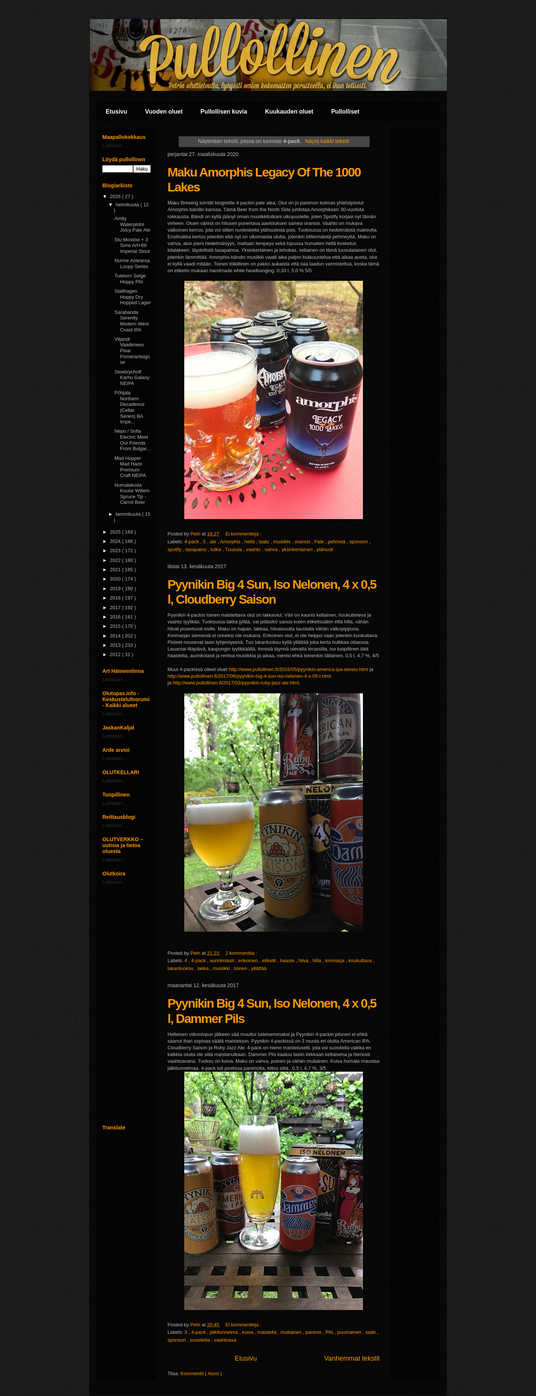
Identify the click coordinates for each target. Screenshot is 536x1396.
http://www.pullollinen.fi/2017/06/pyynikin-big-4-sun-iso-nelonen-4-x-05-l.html (249, 676)
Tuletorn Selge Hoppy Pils (130, 278)
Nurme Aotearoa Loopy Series (132, 263)
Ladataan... (114, 145)
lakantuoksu (181, 968)
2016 (116, 617)
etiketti (269, 960)
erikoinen (248, 960)
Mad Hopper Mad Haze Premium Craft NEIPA (130, 466)
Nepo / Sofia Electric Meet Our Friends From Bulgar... (132, 439)
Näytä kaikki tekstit (327, 141)
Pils (330, 1332)
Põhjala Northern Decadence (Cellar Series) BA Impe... (129, 407)
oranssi (303, 541)
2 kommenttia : (241, 953)
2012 (116, 654)
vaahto (254, 549)
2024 (116, 541)
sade (371, 1332)
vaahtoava (225, 1340)
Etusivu (116, 111)
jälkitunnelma (225, 1332)
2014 (116, 636)
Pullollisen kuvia (224, 111)
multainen (292, 1332)
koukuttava (360, 960)
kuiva (248, 1332)
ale (214, 541)
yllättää (259, 968)
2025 (116, 532)
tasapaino (196, 549)
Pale (319, 541)
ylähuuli (324, 549)
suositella (200, 1340)
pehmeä (337, 541)
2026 (116, 196)
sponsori (359, 541)
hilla (318, 960)
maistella (267, 1332)
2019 (116, 588)
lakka (203, 968)
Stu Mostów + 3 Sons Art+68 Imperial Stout (132, 245)
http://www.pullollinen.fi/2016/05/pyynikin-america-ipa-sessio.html (298, 669)
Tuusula (234, 549)
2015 (116, 626)
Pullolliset (345, 111)
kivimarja (335, 960)
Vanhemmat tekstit (352, 1358)
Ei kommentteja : (243, 534)
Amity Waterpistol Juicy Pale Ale (132, 224)
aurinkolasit (223, 960)
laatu (265, 541)
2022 (116, 560)
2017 (116, 607)
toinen (241, 968)
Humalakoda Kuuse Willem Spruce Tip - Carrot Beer (131, 493)
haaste (288, 960)
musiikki (282, 541)
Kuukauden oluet (289, 111)
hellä (250, 541)
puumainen (350, 1332)
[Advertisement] (126, 1004)
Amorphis (231, 541)
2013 (116, 645)
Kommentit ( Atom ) (201, 1373)
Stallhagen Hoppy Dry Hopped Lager (132, 296)
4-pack (193, 541)
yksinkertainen (298, 549)
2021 (116, 569)
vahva (272, 549)
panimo (314, 1332)
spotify (175, 549)
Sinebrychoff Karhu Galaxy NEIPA (131, 377)
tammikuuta (129, 514)
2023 (116, 550)
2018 (116, 598)
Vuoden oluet (164, 111)
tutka (217, 549)
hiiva (304, 960)
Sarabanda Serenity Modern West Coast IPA (131, 321)
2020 (116, 579)
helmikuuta (128, 204)
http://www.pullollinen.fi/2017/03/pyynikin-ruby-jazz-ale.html (236, 683)
